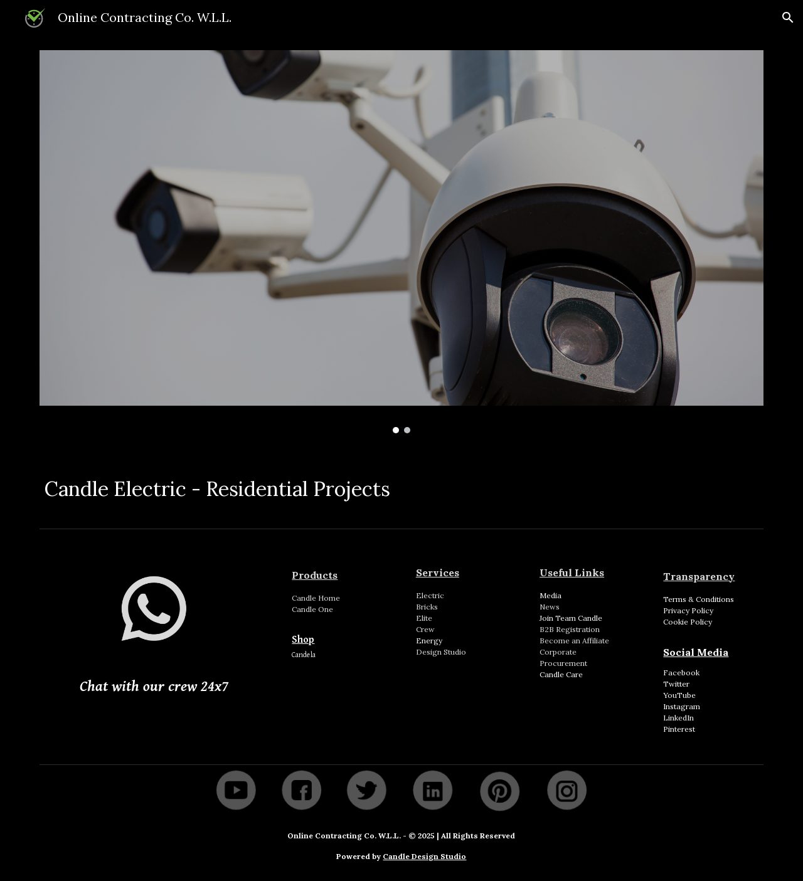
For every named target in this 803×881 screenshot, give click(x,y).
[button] (788, 18)
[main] (401, 485)
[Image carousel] (401, 241)
